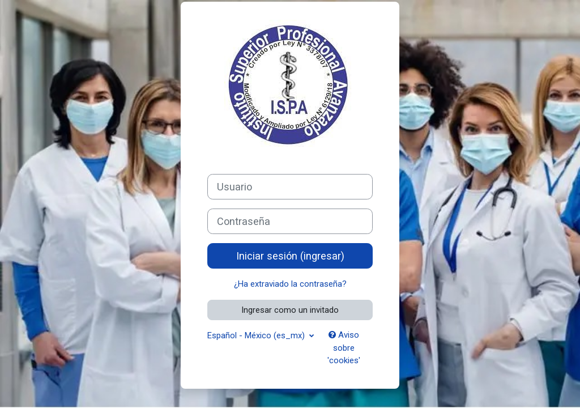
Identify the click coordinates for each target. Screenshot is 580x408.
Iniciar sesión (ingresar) (290, 256)
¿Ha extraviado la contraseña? (290, 284)
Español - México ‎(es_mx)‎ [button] (257, 335)
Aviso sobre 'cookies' (343, 348)
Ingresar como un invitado (290, 310)
